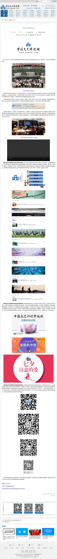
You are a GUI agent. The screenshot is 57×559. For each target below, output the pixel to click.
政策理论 (11, 10)
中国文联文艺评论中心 (42, 32)
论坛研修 (32, 14)
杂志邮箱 (53, 8)
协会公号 (18, 15)
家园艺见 (25, 14)
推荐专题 (39, 15)
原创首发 (39, 12)
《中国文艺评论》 (11, 15)
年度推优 (39, 14)
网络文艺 (25, 12)
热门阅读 (32, 12)
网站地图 (54, 1)
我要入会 (53, 14)
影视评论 (39, 10)
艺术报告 (25, 15)
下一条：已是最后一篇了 (6, 521)
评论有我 (32, 15)
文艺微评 (53, 12)
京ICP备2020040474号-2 (38, 554)
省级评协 (18, 14)
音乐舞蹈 (46, 10)
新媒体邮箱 (47, 8)
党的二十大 (18, 10)
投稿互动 (46, 12)
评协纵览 (11, 14)
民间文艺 (18, 12)
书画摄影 (53, 10)
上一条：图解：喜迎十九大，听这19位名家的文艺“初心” (11, 520)
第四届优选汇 (45, 14)
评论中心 (52, 15)
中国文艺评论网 (30, 32)
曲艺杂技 (11, 12)
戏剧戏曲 (32, 10)
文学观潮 (25, 10)
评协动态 (46, 15)
